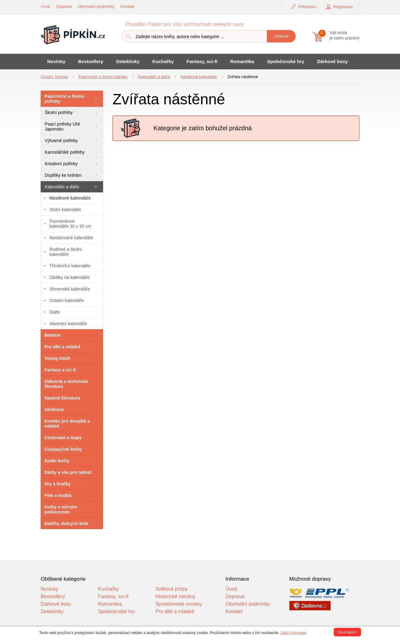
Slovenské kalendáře (69, 288)
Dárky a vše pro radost (68, 472)
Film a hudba (57, 495)
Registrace (343, 6)
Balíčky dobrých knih (66, 523)
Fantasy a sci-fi (60, 369)
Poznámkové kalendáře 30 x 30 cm (70, 224)
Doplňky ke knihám (63, 175)
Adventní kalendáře (68, 323)
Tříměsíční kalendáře (70, 265)
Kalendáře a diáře (62, 186)
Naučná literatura (62, 397)
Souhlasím (347, 632)
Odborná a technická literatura (66, 384)
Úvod (45, 6)
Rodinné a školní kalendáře (65, 252)
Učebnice (54, 409)
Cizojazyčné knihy (63, 449)
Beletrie (52, 335)
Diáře (54, 312)
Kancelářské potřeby (65, 152)
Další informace (293, 633)
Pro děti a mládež (62, 346)
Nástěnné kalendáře (70, 198)
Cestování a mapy (63, 437)
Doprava (64, 6)
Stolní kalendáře (65, 209)
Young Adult (57, 358)
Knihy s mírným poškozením (60, 509)
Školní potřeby (59, 112)
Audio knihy (56, 460)
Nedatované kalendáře (71, 237)
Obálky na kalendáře (69, 277)
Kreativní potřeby (61, 163)
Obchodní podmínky (96, 6)
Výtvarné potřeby (61, 140)
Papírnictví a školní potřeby (64, 99)
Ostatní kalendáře (66, 300)
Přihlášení (307, 6)
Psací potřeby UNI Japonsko (62, 126)
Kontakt (127, 6)
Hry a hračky (57, 483)
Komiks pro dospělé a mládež (67, 424)
